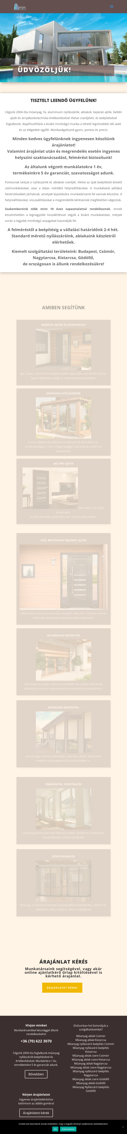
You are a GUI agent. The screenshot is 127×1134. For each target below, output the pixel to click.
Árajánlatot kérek (36, 1113)
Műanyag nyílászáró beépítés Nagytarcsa (91, 1073)
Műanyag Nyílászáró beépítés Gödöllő (91, 1089)
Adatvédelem (68, 1129)
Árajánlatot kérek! (62, 987)
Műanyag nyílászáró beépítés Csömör (90, 1044)
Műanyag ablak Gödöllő (91, 1083)
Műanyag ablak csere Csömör (90, 1055)
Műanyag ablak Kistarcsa (90, 1040)
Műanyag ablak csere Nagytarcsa (90, 1067)
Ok (55, 1129)
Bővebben (36, 1074)
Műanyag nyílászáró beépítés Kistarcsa (91, 1050)
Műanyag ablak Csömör (91, 1036)
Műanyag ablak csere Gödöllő (90, 1079)
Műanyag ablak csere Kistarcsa (91, 1059)
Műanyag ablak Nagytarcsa (90, 1063)
